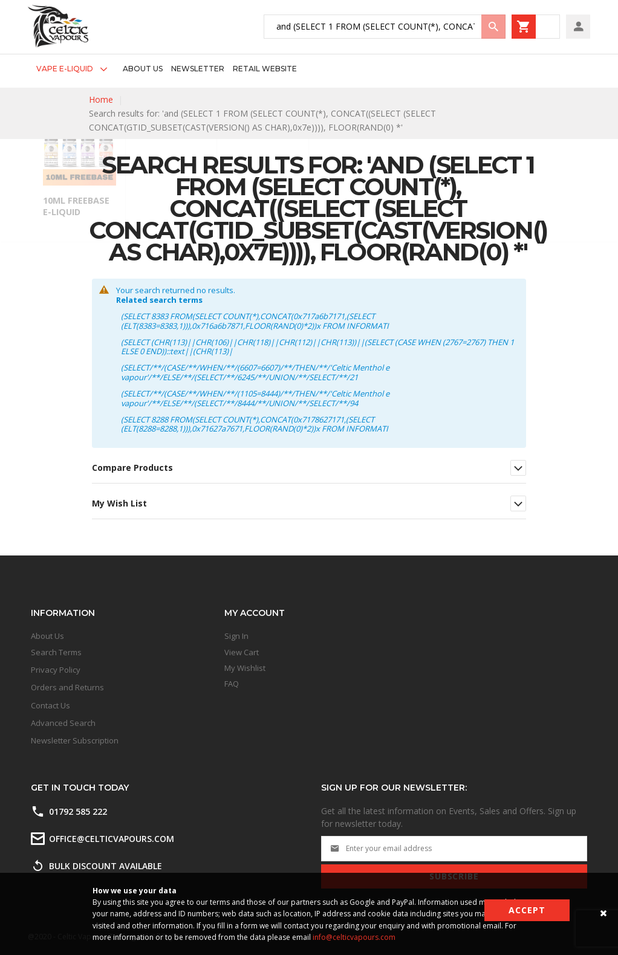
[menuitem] (75, 69)
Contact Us (50, 705)
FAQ (231, 683)
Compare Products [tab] (132, 467)
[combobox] (385, 27)
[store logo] (58, 26)
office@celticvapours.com (111, 838)
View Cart (241, 652)
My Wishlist (244, 667)
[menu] (162, 69)
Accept (527, 910)
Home (101, 99)
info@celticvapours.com (354, 937)
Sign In (236, 635)
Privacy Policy (55, 669)
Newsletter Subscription (75, 740)
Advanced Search (63, 722)
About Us (47, 635)
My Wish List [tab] (119, 503)
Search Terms (56, 652)
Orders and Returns (67, 687)
